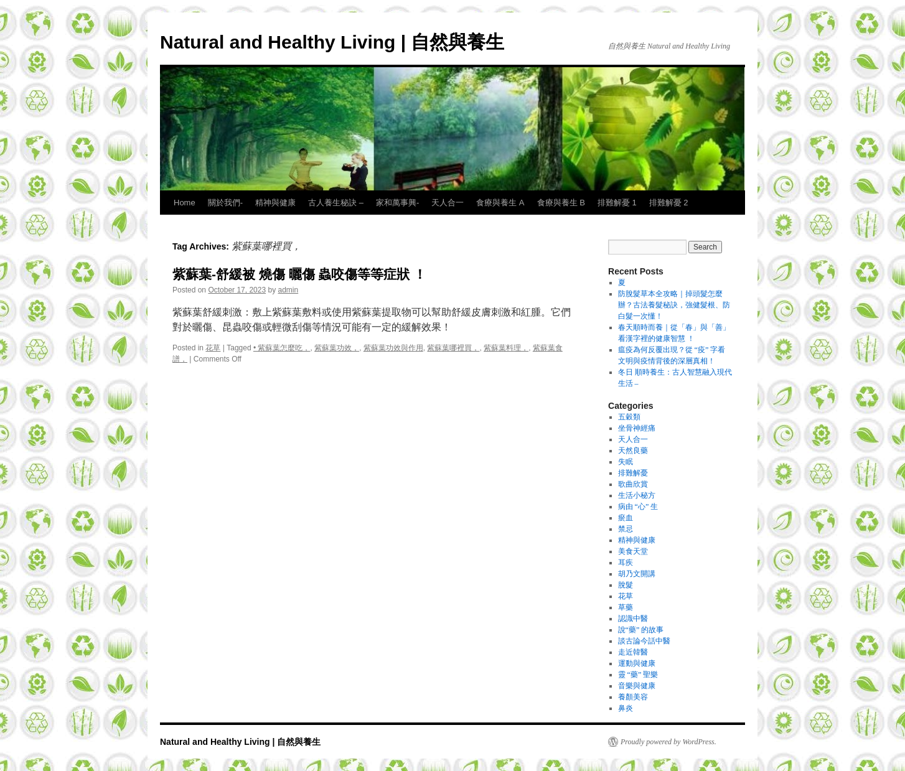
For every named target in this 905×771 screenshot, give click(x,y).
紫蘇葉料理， (506, 347)
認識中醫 (633, 618)
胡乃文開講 (636, 573)
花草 (212, 347)
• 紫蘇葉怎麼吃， (282, 347)
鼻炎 (625, 708)
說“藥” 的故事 (641, 629)
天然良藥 (633, 450)
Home (184, 202)
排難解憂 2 (668, 202)
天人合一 (447, 202)
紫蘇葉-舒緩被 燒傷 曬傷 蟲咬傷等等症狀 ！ (299, 274)
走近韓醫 (633, 652)
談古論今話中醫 (644, 641)
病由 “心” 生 (638, 506)
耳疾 (625, 562)
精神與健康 (275, 202)
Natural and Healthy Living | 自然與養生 (332, 42)
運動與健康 (636, 663)
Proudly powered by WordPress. (668, 741)
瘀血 (625, 517)
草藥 (625, 607)
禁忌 (625, 529)
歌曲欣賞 (633, 484)
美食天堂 (633, 551)
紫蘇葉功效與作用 (393, 347)
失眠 (625, 461)
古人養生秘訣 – (335, 202)
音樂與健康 (636, 685)
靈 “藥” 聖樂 (638, 674)
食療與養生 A (500, 202)
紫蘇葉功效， (336, 347)
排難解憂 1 (617, 202)
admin (288, 290)
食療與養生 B (561, 202)
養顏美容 (633, 697)
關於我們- (225, 202)
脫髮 (625, 585)
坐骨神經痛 (636, 428)
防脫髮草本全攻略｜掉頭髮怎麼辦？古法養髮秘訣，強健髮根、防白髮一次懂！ (674, 304)
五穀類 (629, 417)
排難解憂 (633, 473)
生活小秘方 (636, 495)
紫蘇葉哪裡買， (453, 347)
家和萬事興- (397, 202)
